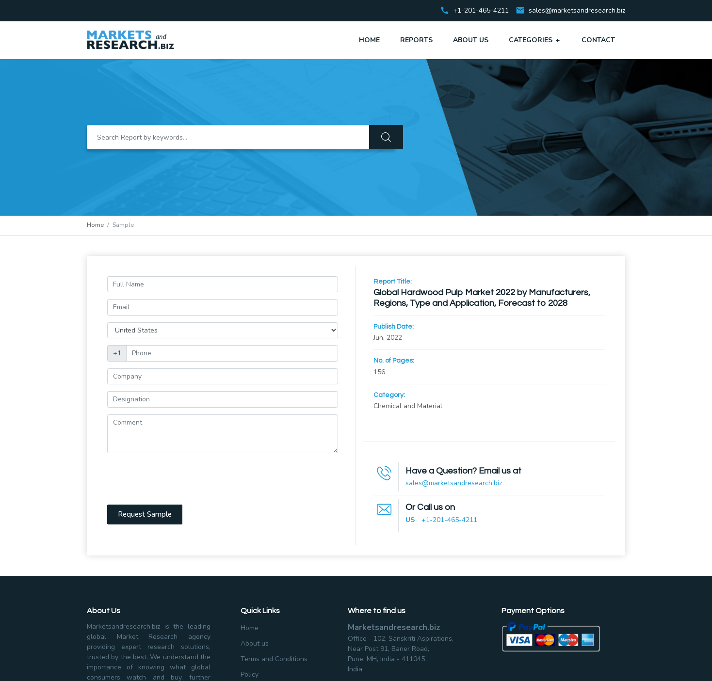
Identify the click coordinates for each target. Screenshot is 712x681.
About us (255, 643)
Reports (416, 40)
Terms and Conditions (274, 659)
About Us (470, 40)
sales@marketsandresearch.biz (577, 11)
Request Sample (145, 514)
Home (369, 40)
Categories (535, 40)
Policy (250, 674)
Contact (598, 40)
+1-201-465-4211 (449, 519)
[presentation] (181, 479)
